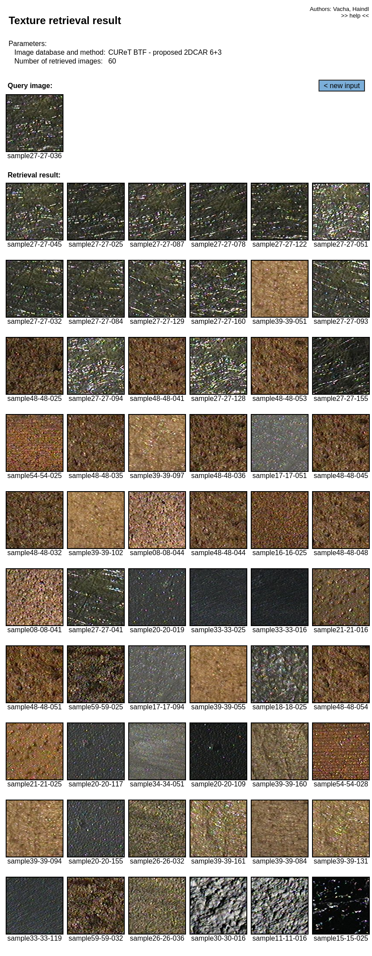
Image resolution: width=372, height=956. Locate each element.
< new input (342, 85)
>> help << (355, 15)
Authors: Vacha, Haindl (339, 9)
